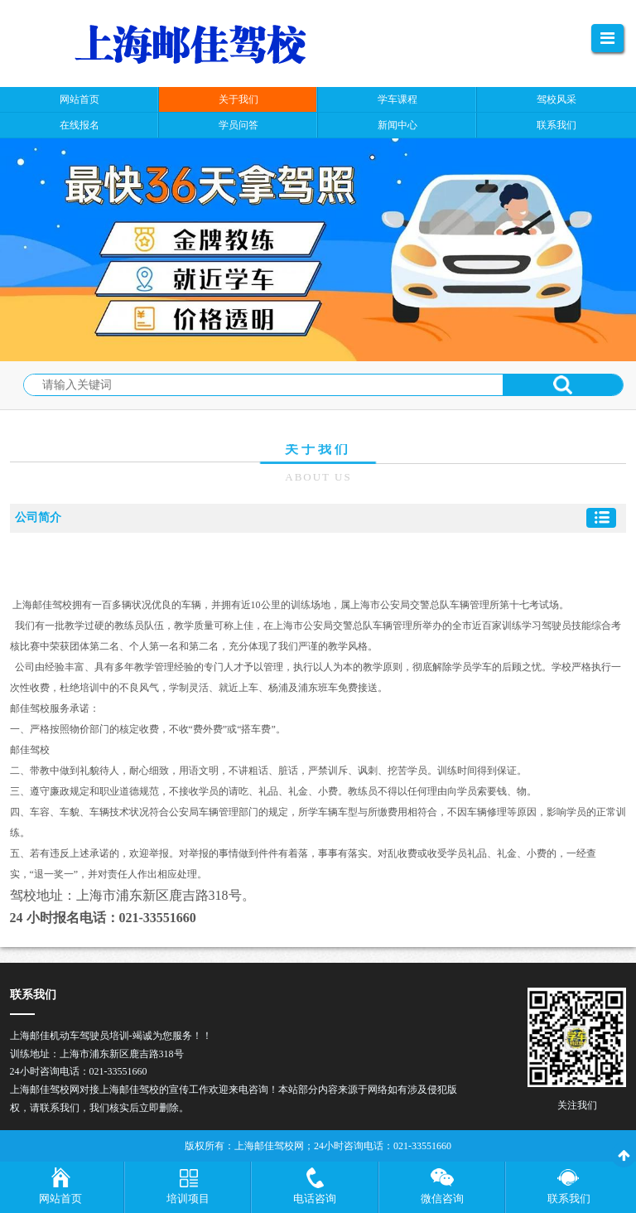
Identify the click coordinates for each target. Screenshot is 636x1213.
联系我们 (568, 1198)
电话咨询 (314, 1198)
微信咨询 (442, 1198)
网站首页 (60, 1198)
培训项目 (188, 1198)
